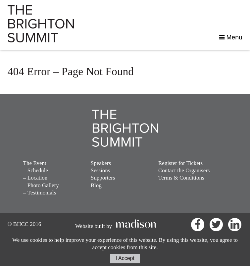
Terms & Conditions (181, 178)
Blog (96, 185)
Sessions (100, 170)
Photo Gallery (43, 185)
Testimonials (41, 192)
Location (37, 178)
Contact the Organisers (184, 170)
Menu (230, 37)
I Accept (125, 258)
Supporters (103, 178)
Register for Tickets (180, 163)
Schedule (37, 170)
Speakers (101, 163)
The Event (34, 163)
